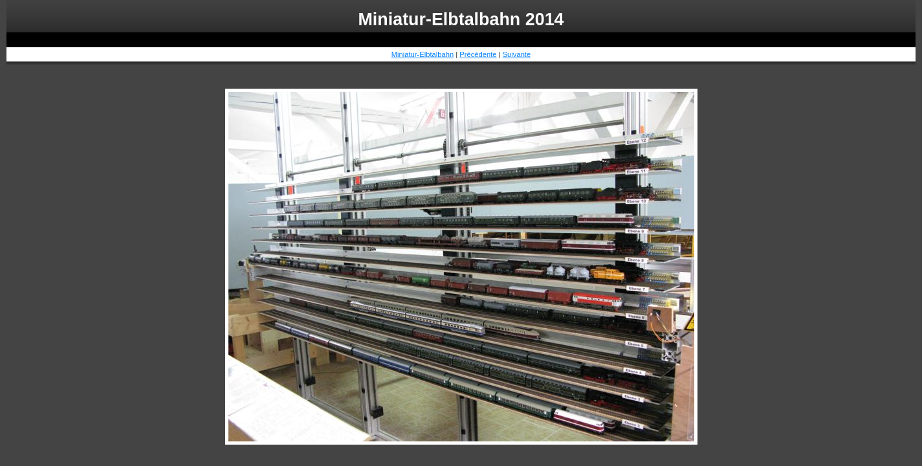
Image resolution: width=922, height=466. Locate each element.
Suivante (517, 54)
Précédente (477, 54)
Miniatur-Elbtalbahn (422, 54)
